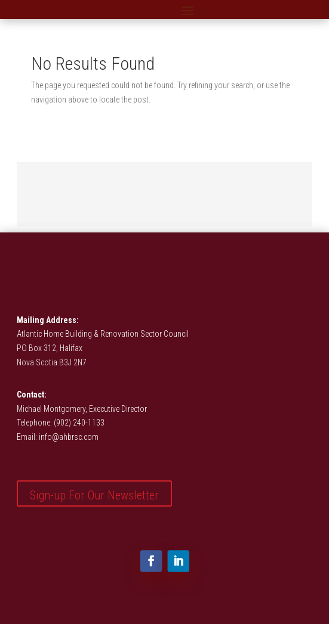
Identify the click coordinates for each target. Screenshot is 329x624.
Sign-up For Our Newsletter (94, 495)
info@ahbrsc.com (69, 437)
